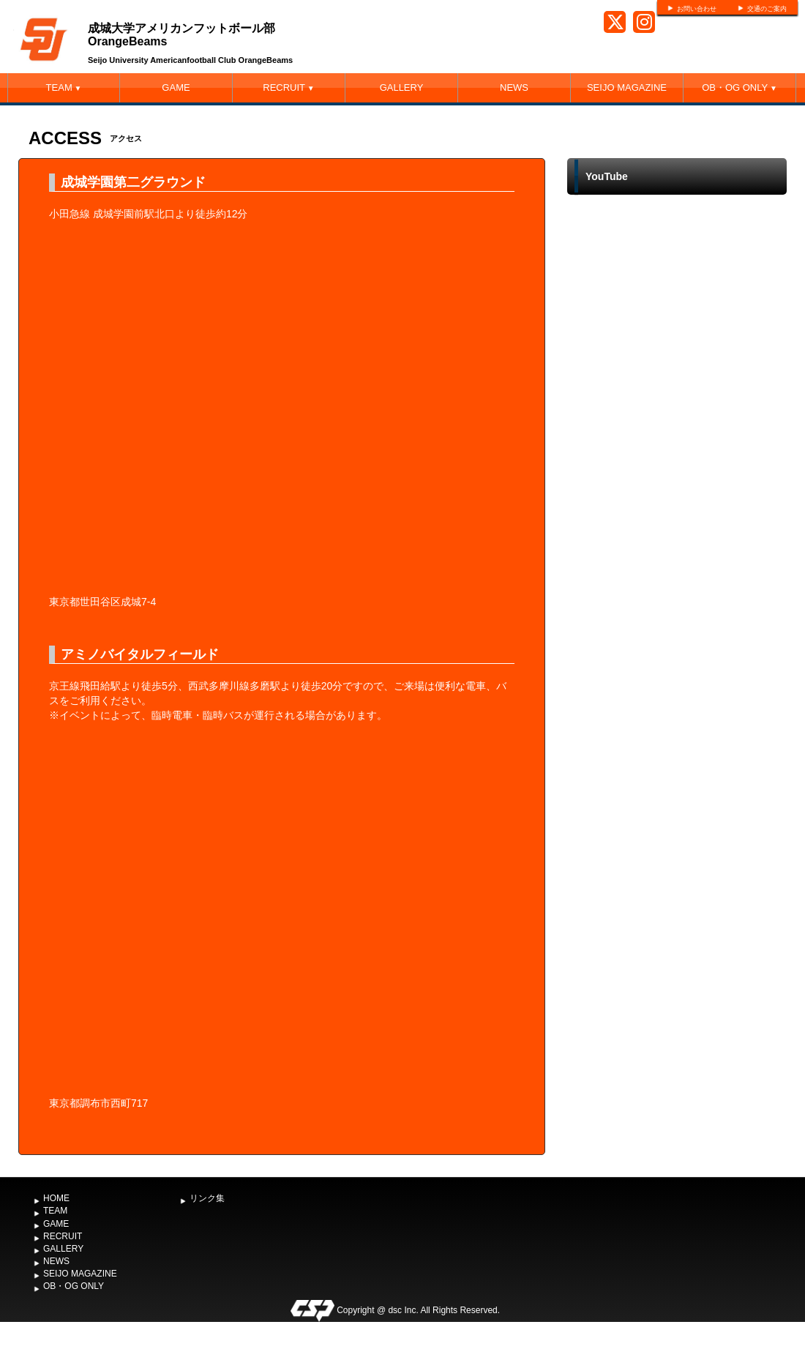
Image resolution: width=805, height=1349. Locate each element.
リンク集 (207, 1198)
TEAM (64, 87)
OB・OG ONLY (739, 87)
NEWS (514, 87)
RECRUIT (288, 87)
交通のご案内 (767, 8)
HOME (56, 1198)
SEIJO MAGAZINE (627, 87)
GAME (176, 87)
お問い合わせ (696, 8)
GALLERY (402, 87)
